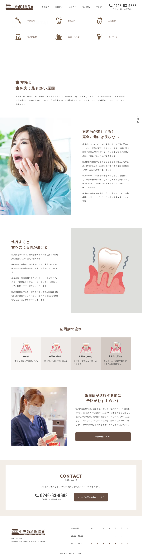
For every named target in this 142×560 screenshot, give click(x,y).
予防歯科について (103, 437)
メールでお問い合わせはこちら (91, 497)
